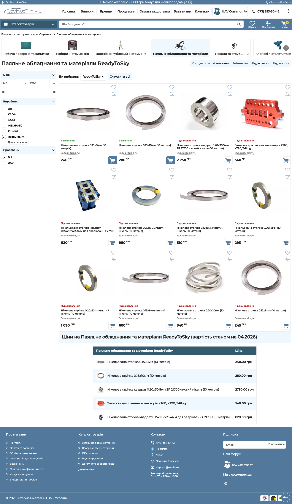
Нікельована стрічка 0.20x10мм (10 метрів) (200, 312)
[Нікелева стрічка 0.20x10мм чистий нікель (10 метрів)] (88, 278)
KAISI (11, 119)
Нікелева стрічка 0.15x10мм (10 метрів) (145, 145)
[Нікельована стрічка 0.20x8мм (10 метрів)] (262, 195)
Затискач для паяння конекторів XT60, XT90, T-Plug (261, 147)
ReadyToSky (91, 76)
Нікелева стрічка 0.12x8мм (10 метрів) (260, 310)
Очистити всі (120, 76)
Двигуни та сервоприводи (98, 463)
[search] (151, 24)
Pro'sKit (13, 131)
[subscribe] (254, 445)
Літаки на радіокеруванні (98, 442)
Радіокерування (92, 458)
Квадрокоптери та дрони (98, 448)
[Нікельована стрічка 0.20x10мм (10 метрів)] (204, 278)
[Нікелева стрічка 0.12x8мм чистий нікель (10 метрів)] (204, 195)
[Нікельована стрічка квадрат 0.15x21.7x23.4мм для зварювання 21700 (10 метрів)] (88, 195)
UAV (11, 162)
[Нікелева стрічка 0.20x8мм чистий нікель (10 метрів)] (146, 195)
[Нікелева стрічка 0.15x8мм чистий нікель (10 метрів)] (146, 278)
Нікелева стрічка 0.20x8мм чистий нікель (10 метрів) (142, 229)
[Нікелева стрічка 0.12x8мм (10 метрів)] (262, 278)
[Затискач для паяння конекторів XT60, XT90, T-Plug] (262, 112)
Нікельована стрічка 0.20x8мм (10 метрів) (257, 229)
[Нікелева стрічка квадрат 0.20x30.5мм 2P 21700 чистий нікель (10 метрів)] (204, 112)
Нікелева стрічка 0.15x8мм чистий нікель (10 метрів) (142, 312)
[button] (286, 48)
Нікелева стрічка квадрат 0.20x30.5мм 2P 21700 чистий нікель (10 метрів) (203, 147)
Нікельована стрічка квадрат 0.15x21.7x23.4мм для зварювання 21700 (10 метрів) (87, 229)
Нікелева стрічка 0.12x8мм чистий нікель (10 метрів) (200, 229)
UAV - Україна (56, 498)
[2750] (39, 83)
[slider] (3, 92)
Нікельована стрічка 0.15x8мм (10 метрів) (83, 147)
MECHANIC (15, 125)
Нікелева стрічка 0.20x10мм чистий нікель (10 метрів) (85, 312)
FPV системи (90, 453)
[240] (11, 83)
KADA (12, 114)
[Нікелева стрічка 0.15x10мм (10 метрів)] (146, 112)
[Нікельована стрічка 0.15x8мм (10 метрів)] (88, 112)
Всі (10, 108)
